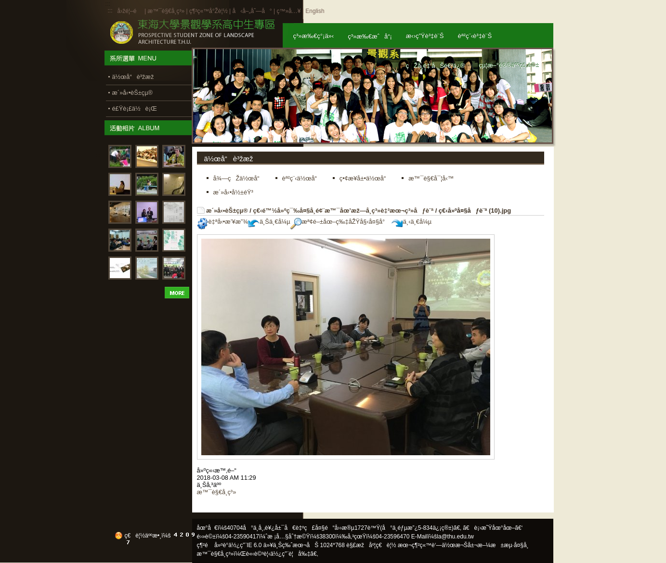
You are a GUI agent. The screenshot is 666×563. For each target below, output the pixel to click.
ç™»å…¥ (288, 11)
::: (110, 10)
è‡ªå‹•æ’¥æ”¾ (222, 221)
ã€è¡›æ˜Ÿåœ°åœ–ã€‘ (492, 528)
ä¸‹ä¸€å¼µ (411, 221)
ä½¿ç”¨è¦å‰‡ (290, 553)
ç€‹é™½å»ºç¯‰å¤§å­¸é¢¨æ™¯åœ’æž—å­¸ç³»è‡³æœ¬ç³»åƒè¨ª (343, 210)
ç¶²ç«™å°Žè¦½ (208, 11)
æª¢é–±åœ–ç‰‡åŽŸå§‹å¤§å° (340, 221)
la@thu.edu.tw (455, 536)
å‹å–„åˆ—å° (252, 11)
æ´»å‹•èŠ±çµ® (227, 210)
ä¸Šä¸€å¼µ (269, 221)
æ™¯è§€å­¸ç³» (166, 11)
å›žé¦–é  (130, 11)
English (314, 11)
